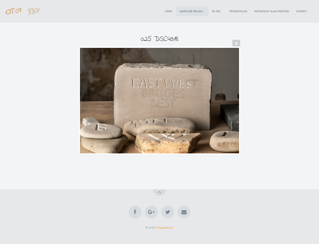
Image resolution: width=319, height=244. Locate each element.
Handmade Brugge (191, 11)
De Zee (216, 11)
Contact (301, 11)
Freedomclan (238, 11)
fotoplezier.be (164, 227)
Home (168, 11)
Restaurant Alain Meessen (272, 11)
